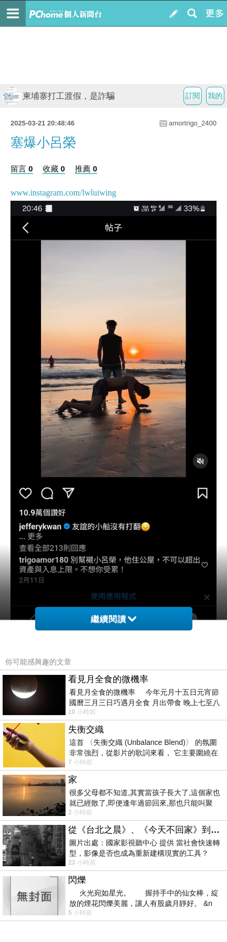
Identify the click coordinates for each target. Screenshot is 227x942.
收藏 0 (53, 168)
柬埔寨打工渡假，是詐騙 (59, 96)
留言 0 (21, 168)
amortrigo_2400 (193, 123)
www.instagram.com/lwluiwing (63, 192)
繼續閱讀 (113, 619)
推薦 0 (86, 168)
